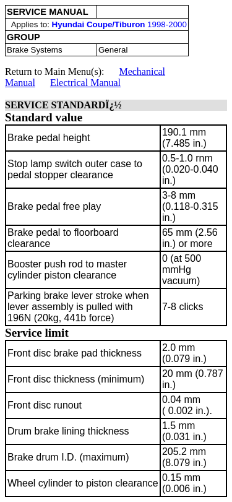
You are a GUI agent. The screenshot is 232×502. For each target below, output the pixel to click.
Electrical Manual (85, 82)
